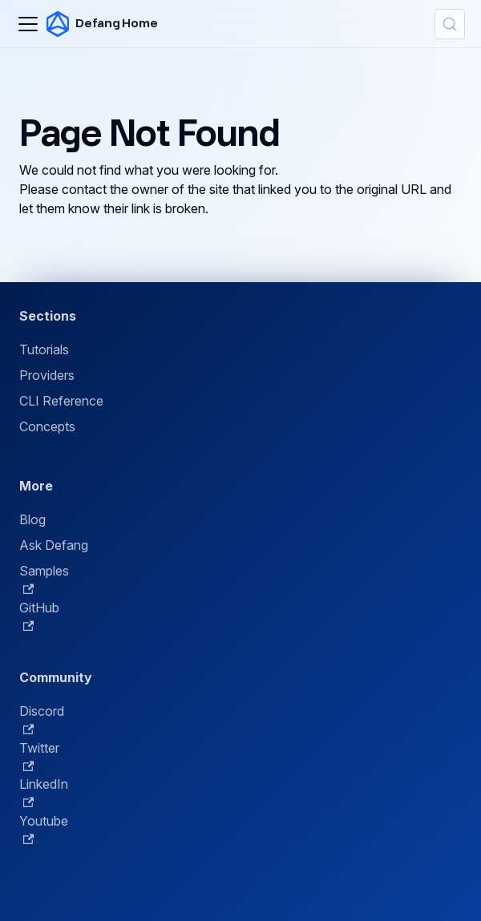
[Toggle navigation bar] (28, 24)
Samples (44, 579)
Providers (47, 375)
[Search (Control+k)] (450, 24)
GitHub (39, 616)
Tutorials (44, 349)
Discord (41, 719)
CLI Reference (61, 401)
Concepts (47, 426)
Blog (32, 519)
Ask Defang (53, 545)
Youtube (43, 829)
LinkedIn (43, 792)
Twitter (39, 756)
